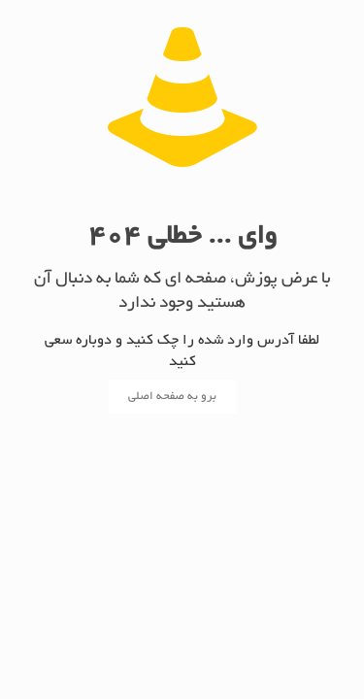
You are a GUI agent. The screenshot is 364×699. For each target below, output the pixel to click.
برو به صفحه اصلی (172, 396)
